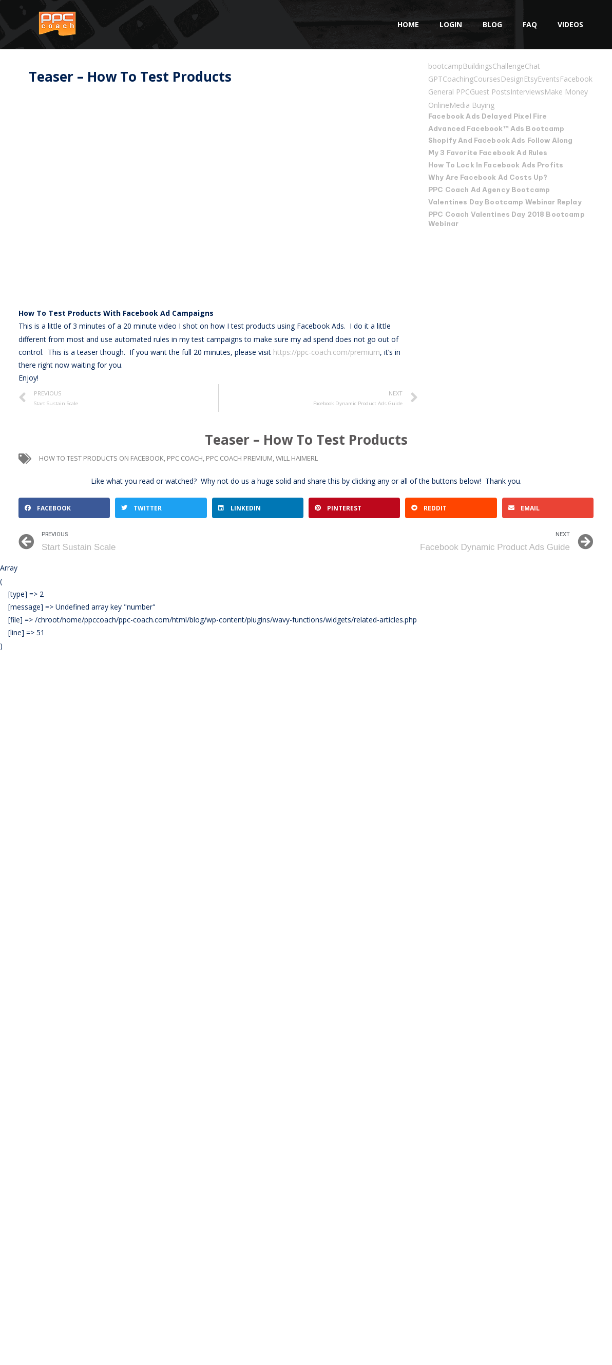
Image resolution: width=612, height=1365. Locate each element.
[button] (64, 508)
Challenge (508, 66)
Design (512, 79)
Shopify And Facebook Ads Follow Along (500, 140)
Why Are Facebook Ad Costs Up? (487, 177)
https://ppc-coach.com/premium (326, 352)
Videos (570, 24)
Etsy (531, 79)
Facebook (576, 79)
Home (408, 24)
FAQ (530, 24)
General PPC (449, 92)
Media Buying (471, 105)
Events (549, 79)
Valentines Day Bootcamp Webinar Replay (505, 202)
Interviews (527, 92)
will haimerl (297, 458)
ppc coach (185, 458)
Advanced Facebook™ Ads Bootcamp (496, 128)
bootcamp (445, 66)
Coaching (458, 79)
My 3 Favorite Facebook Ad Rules (488, 152)
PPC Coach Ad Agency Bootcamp (488, 189)
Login (450, 24)
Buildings (477, 66)
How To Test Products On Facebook (101, 458)
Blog (492, 24)
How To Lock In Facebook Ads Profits (495, 165)
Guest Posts (490, 92)
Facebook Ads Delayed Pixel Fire (487, 116)
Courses (487, 79)
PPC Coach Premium (239, 458)
